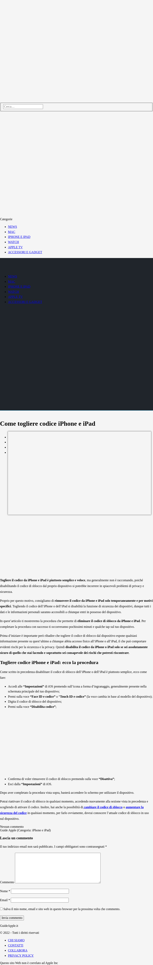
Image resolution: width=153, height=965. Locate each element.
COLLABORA (17, 950)
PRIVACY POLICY (21, 955)
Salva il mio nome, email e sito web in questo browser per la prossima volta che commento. (61, 909)
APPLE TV (15, 247)
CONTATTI (15, 945)
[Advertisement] (76, 546)
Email (5, 900)
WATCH (13, 242)
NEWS (12, 226)
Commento (7, 882)
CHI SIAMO (16, 940)
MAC (11, 232)
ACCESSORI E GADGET (25, 252)
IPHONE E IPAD (19, 237)
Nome (5, 891)
